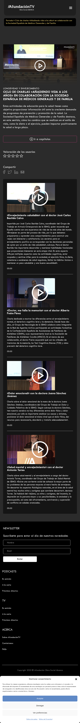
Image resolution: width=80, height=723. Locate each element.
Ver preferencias (40, 713)
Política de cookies (32, 719)
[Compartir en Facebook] (4, 172)
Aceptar (40, 698)
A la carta (6, 585)
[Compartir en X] (10, 172)
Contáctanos (7, 643)
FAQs (4, 649)
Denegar (40, 705)
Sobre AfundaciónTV (11, 637)
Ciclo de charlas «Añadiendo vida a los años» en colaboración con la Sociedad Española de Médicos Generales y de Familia (38, 96)
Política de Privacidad (45, 719)
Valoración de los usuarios (19, 152)
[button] (76, 679)
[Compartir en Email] (22, 172)
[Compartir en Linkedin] (16, 172)
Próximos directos (10, 591)
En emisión (6, 579)
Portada (9, 21)
